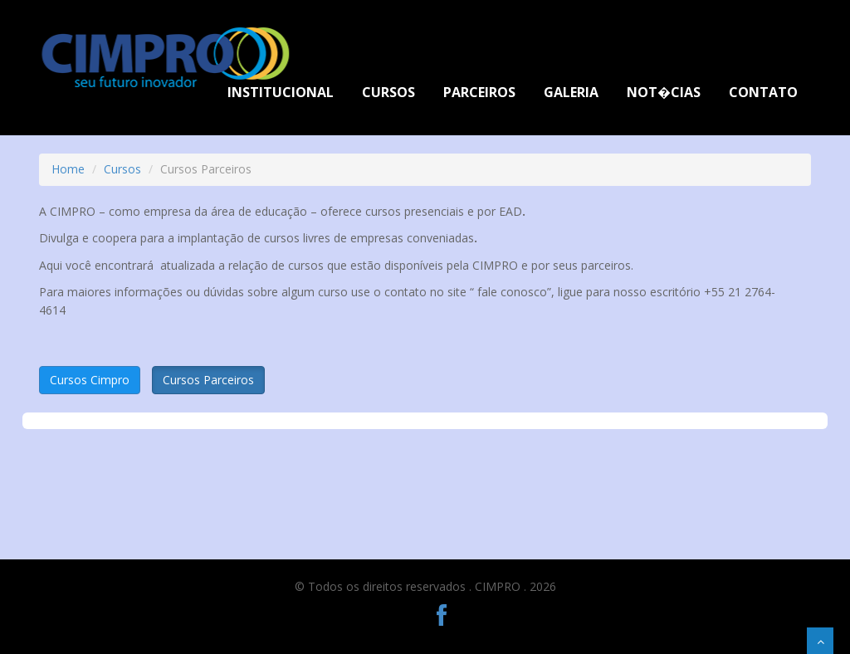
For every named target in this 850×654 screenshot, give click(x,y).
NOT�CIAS (664, 92)
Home (68, 169)
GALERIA (571, 92)
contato (763, 92)
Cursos (388, 92)
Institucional (280, 92)
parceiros (479, 92)
